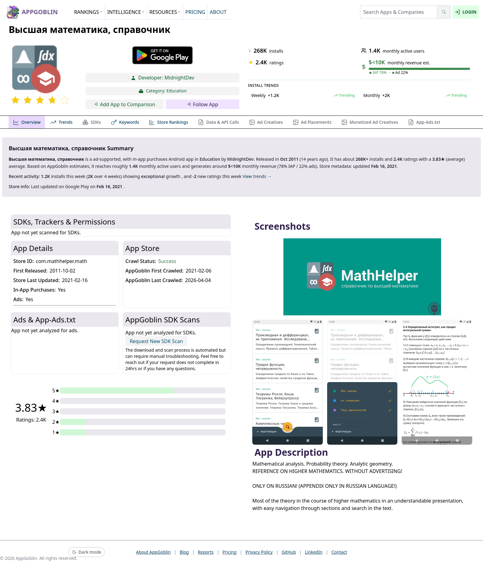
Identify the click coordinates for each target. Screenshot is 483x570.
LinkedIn (314, 552)
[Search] (443, 12)
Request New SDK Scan (156, 341)
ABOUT (218, 12)
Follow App (202, 104)
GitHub (289, 552)
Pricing (229, 552)
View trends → (256, 176)
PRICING (195, 12)
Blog (184, 552)
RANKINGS (88, 12)
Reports (205, 552)
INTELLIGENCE (126, 12)
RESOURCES (165, 12)
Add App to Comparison (124, 104)
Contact (339, 552)
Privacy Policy (259, 552)
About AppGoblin (153, 552)
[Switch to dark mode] (86, 552)
